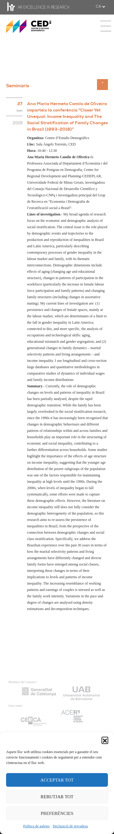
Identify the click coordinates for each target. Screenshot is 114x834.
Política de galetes (36, 826)
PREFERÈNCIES (57, 813)
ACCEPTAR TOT (57, 780)
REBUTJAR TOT (56, 796)
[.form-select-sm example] (100, 7)
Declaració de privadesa (70, 826)
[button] (105, 740)
